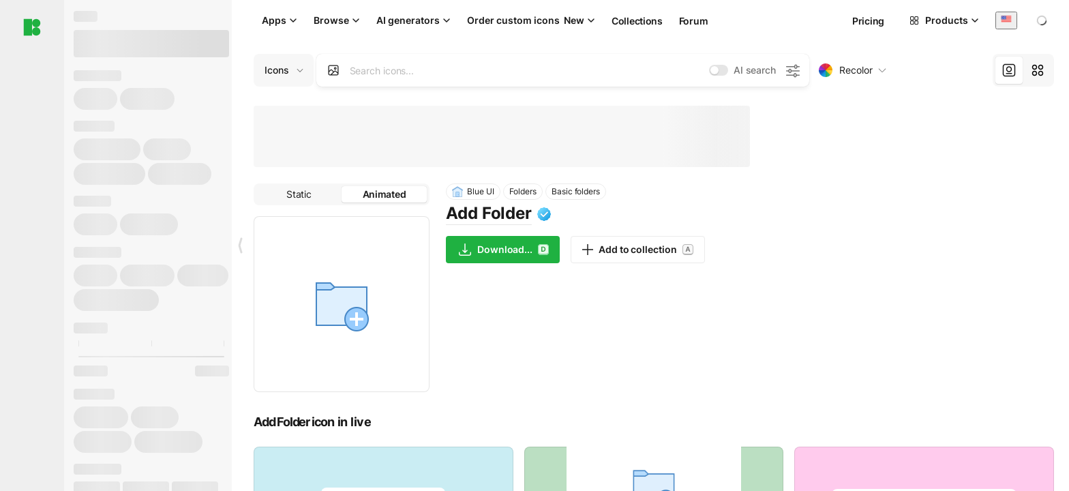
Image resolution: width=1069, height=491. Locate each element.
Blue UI (473, 191)
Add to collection (637, 249)
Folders (523, 191)
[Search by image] (333, 70)
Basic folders (576, 191)
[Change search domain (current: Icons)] (284, 70)
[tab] (1009, 70)
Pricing (868, 21)
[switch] (718, 70)
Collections (637, 21)
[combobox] (1006, 20)
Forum (693, 21)
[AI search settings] (792, 70)
